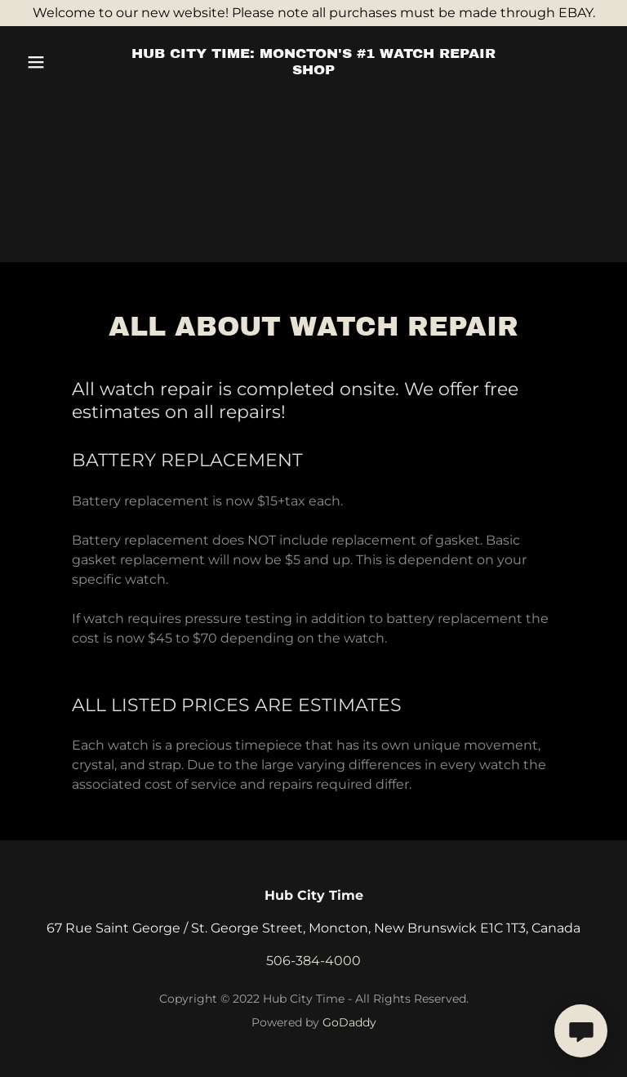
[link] (313, 70)
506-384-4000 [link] (313, 960)
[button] (64, 62)
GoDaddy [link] (349, 1022)
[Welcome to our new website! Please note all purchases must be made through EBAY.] (313, 13)
